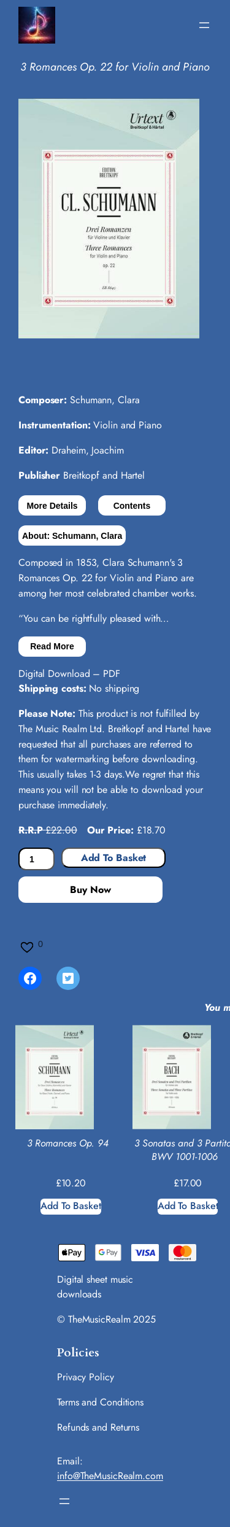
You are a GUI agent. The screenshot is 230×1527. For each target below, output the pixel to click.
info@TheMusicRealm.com (110, 1476)
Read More (52, 646)
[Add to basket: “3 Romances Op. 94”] (70, 1207)
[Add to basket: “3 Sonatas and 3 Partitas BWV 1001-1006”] (188, 1207)
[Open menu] (204, 25)
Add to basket (114, 858)
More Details (51, 506)
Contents (132, 506)
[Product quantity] (36, 859)
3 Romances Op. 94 (68, 1143)
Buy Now (90, 890)
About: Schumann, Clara (72, 536)
